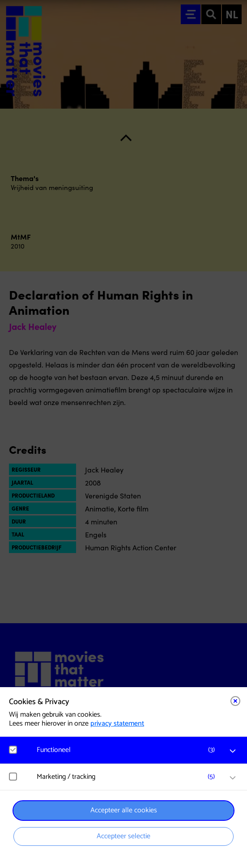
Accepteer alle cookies (123, 810)
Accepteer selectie (123, 836)
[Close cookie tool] (235, 701)
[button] (128, 750)
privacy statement (117, 724)
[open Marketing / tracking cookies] (232, 778)
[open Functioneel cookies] (232, 751)
